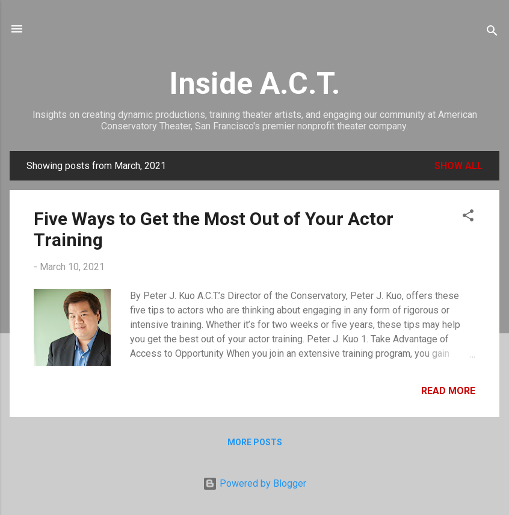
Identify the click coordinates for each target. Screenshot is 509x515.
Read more (448, 390)
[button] (468, 217)
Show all (458, 165)
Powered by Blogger (254, 483)
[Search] (492, 32)
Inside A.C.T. (254, 83)
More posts (254, 442)
